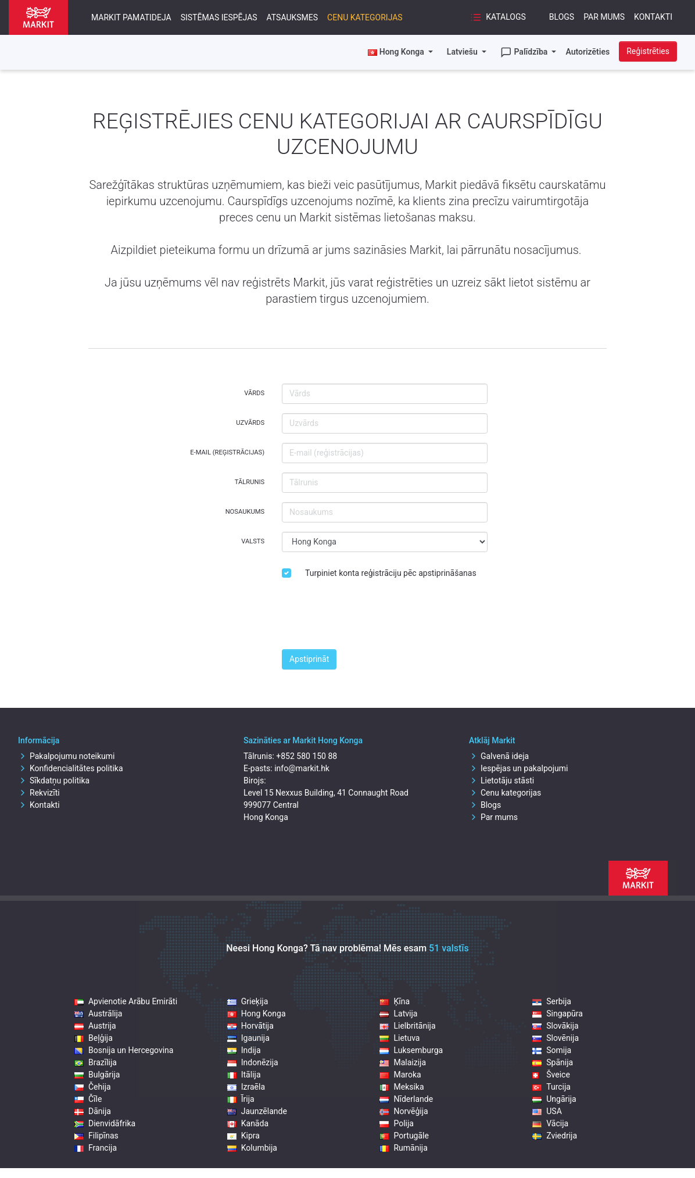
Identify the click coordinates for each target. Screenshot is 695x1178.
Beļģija (93, 1038)
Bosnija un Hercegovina (123, 1050)
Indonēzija (252, 1062)
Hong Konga (256, 1013)
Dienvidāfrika (104, 1123)
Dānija (92, 1111)
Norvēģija (403, 1111)
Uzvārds (250, 423)
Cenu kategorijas (365, 17)
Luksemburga (411, 1050)
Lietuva (399, 1038)
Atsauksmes (292, 17)
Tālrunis (249, 482)
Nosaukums (244, 511)
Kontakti (653, 17)
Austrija (95, 1025)
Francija (95, 1147)
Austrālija (98, 1013)
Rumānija (403, 1147)
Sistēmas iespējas (219, 17)
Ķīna (394, 1001)
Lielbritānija (407, 1025)
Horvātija (250, 1025)
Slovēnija (555, 1038)
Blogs (561, 17)
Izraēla (246, 1086)
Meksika (401, 1086)
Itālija (244, 1074)
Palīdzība (525, 52)
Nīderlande (406, 1099)
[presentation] (370, 617)
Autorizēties (587, 51)
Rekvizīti (39, 792)
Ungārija (554, 1099)
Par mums (604, 17)
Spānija (552, 1062)
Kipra (243, 1135)
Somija (551, 1050)
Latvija (398, 1013)
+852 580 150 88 (306, 756)
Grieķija (247, 1001)
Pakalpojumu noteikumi (66, 756)
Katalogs (498, 17)
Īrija (241, 1099)
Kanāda (247, 1123)
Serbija (551, 1001)
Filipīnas (96, 1135)
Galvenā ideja (499, 756)
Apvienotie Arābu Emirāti (125, 1001)
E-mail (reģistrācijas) (227, 452)
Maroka (400, 1074)
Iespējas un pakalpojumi (518, 768)
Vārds (254, 393)
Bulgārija (97, 1074)
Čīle (88, 1099)
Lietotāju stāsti (501, 780)
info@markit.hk (301, 768)
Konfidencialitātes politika (70, 768)
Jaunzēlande (257, 1111)
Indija (244, 1050)
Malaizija (402, 1062)
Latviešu (463, 51)
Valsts (252, 541)
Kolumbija (252, 1147)
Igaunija (248, 1038)
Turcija (551, 1086)
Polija (396, 1123)
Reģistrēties (647, 51)
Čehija (92, 1086)
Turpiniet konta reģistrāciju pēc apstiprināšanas (391, 573)
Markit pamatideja (131, 17)
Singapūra (557, 1013)
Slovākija (555, 1025)
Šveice (551, 1074)
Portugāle (403, 1135)
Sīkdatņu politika (53, 780)
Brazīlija (95, 1062)
